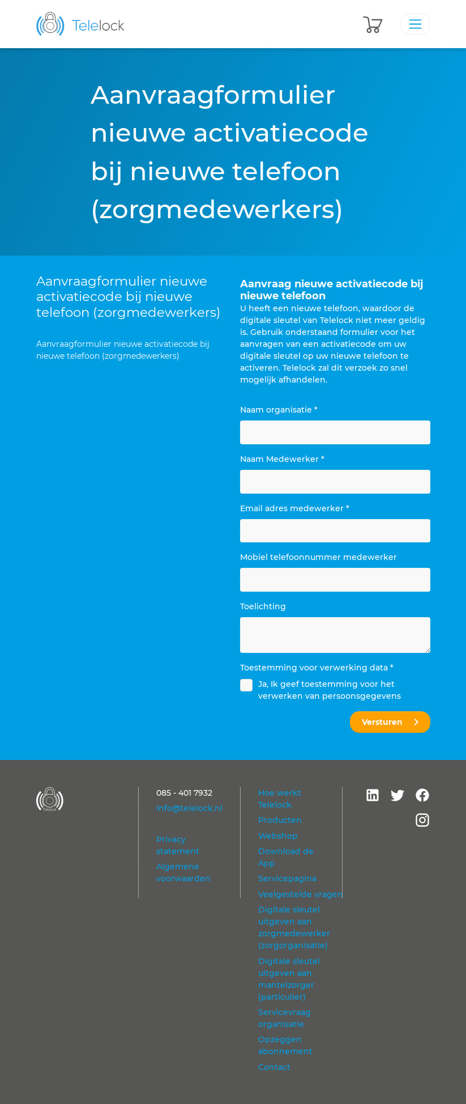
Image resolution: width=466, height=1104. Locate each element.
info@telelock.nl (189, 808)
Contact (274, 1067)
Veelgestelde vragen (300, 894)
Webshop (278, 836)
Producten (280, 820)
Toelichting (263, 606)
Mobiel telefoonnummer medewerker (318, 557)
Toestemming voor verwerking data (317, 668)
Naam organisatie (279, 410)
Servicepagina (287, 878)
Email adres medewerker (294, 508)
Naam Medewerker (282, 459)
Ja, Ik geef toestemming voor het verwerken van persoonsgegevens (329, 690)
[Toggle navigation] (415, 24)
